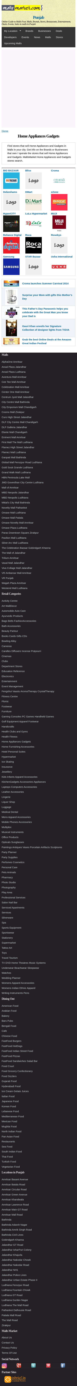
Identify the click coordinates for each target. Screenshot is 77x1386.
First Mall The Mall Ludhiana (17, 442)
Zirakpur (6, 1325)
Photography (9, 887)
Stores (59, 37)
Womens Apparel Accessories (18, 982)
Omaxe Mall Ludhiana (14, 512)
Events (25, 37)
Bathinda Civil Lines (12, 1234)
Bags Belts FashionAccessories (19, 620)
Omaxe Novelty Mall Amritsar (17, 522)
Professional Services (13, 897)
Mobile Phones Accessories (17, 822)
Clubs (5, 661)
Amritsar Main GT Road (14, 1209)
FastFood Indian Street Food (17, 1051)
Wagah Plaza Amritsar (14, 583)
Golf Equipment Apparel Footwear (20, 721)
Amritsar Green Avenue (14, 1194)
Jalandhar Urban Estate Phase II (19, 1280)
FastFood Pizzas (11, 1056)
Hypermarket (9, 756)
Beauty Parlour (10, 631)
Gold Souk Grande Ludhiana (17, 467)
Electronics (8, 676)
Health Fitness (9, 736)
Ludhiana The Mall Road (15, 1305)
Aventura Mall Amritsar (14, 377)
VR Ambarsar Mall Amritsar (16, 573)
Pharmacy (7, 877)
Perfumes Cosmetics (13, 862)
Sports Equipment (11, 927)
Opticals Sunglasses (13, 842)
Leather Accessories (13, 791)
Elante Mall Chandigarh (14, 432)
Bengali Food (9, 1025)
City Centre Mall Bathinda (16, 402)
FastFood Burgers (11, 1041)
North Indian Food (11, 1131)
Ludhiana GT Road (12, 1295)
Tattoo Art (7, 947)
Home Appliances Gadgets (16, 741)
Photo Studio (9, 882)
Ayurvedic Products (12, 616)
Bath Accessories (11, 626)
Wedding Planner (11, 978)
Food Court (8, 1066)
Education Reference (13, 671)
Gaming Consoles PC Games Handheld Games (28, 716)
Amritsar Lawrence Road (15, 1204)
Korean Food (9, 1106)
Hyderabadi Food (11, 1086)
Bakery (5, 1015)
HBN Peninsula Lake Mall (16, 477)
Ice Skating (8, 761)
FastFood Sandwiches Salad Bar (20, 1061)
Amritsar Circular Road (14, 1189)
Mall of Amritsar (10, 487)
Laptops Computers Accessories (19, 786)
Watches (6, 972)
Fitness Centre (10, 696)
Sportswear (8, 932)
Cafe (4, 1030)
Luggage (6, 807)
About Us (7, 1337)
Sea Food (7, 1146)
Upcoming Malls (13, 43)
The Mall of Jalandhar (13, 552)
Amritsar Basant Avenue (15, 1179)
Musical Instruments (13, 832)
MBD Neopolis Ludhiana (15, 497)
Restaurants (8, 1141)
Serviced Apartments (13, 907)
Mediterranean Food (13, 1116)
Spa (4, 922)
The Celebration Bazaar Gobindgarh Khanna (26, 547)
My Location (11, 31)
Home (5, 131)
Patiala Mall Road (11, 1315)
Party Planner (9, 852)
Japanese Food (10, 1101)
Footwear (7, 706)
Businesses (44, 31)
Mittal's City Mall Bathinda (16, 502)
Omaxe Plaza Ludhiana (14, 527)
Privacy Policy (9, 1347)
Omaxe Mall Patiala (12, 517)
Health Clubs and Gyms (15, 731)
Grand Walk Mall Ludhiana (16, 472)
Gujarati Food (9, 1081)
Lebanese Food (10, 1111)
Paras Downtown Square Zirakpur (20, 532)
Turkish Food (9, 1161)
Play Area (7, 892)
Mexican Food (9, 1121)
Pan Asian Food (10, 1136)
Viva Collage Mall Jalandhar (17, 568)
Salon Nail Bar (9, 902)
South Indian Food (12, 1151)
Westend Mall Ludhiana (14, 588)
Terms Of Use (9, 1352)
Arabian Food (9, 1010)
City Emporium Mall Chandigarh (19, 407)
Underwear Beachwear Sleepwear (20, 967)
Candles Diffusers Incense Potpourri (21, 651)
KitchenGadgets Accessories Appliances (24, 781)
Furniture (7, 711)
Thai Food (7, 1156)
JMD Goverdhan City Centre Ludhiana (22, 482)
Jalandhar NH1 (10, 1269)
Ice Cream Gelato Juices (15, 1091)
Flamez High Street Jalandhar (18, 447)
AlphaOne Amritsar (12, 361)
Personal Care (9, 867)
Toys (4, 952)
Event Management (12, 686)
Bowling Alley (9, 641)
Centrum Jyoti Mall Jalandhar (18, 397)
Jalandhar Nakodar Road (15, 1265)
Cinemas (6, 656)
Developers (10, 37)
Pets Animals (9, 872)
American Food (10, 1005)
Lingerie (6, 797)
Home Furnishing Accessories (18, 746)
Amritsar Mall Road (12, 1214)
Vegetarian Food (11, 1166)
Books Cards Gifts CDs (14, 636)
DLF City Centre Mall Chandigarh (20, 422)
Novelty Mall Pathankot (14, 507)
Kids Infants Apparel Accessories (20, 776)
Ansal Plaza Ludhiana (14, 371)
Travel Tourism (10, 957)
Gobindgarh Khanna (13, 1239)
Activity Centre (10, 600)
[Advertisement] (38, 88)
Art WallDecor (9, 605)
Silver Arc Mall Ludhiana (15, 542)
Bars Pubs (7, 1020)
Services (6, 912)
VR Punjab (7, 578)
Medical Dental (10, 812)
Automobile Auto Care (14, 610)
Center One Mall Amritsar (15, 392)
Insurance (7, 766)
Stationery (7, 937)
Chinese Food (9, 1036)
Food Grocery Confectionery (17, 1071)
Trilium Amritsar (10, 558)
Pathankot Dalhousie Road (16, 1310)
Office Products (10, 837)
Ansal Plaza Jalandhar (14, 366)
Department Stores (12, 666)
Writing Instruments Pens (15, 993)
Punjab (38, 17)
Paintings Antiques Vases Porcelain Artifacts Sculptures (32, 847)
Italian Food (8, 1096)
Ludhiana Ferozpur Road (15, 1285)
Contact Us (8, 1342)
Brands (29, 31)
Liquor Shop (8, 801)
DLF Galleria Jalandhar (14, 427)
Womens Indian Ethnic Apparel (18, 988)
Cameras (7, 646)
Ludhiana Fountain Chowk (16, 1290)
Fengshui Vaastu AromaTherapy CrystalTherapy (28, 691)
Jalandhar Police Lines (14, 1275)
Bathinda (6, 1219)
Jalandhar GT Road (12, 1244)
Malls (48, 37)
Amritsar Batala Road (13, 1184)
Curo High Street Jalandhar (17, 417)
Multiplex (6, 827)
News (37, 37)
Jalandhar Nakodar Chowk (16, 1259)
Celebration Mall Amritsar (15, 387)
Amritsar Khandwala (13, 1199)
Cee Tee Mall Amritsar (14, 381)
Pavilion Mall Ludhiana (14, 537)
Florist (5, 701)
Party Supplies (10, 857)
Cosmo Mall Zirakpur (13, 412)
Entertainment (9, 681)
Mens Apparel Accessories (16, 817)
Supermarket (9, 942)
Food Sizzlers (9, 1076)
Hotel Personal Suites (13, 751)
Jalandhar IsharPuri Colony (16, 1249)
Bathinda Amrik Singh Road (17, 1229)
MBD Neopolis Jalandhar (15, 492)
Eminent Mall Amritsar (14, 437)
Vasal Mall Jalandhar (13, 562)
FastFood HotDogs (12, 1046)
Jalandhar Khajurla (12, 1254)
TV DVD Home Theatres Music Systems (24, 962)
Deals (59, 31)
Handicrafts (8, 726)
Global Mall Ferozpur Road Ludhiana (22, 462)
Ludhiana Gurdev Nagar (15, 1300)
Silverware (7, 917)
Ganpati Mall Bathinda (14, 457)
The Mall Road (10, 1320)
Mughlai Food (9, 1126)
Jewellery (7, 771)
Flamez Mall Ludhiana (14, 452)
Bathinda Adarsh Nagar (14, 1224)
